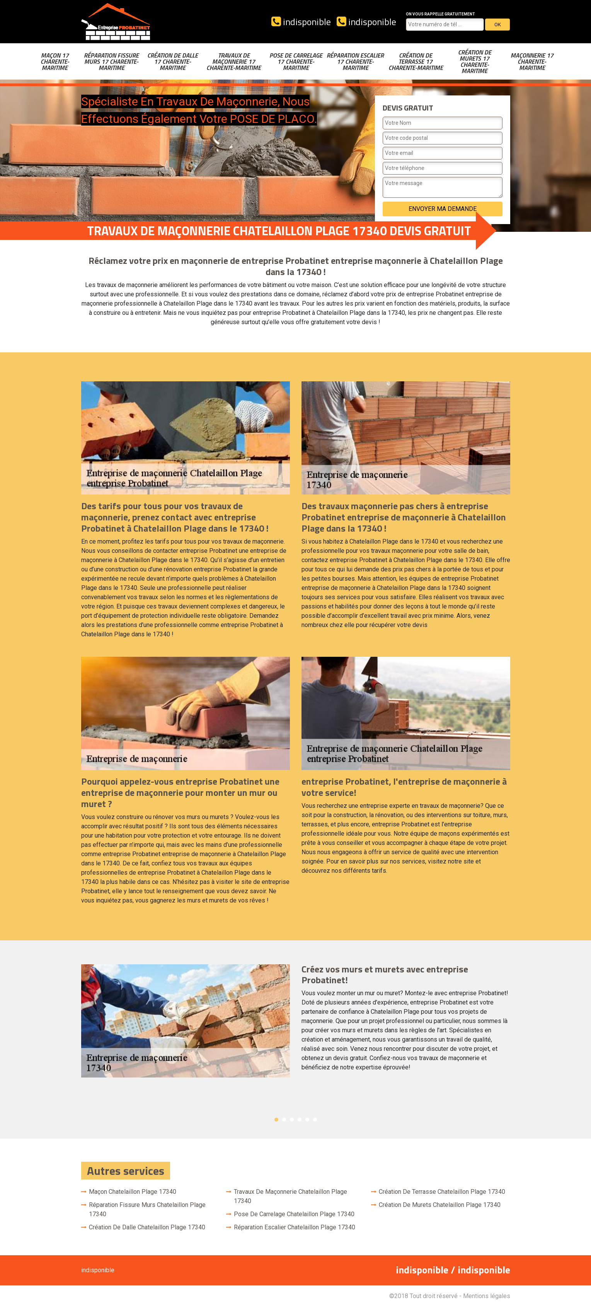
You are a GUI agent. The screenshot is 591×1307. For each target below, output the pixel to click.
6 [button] (315, 1120)
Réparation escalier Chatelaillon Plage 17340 (294, 1227)
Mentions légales (486, 1296)
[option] (295, 1021)
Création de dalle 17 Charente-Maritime (172, 61)
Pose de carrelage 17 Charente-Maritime (295, 61)
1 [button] (276, 1120)
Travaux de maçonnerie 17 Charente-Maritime (233, 61)
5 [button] (307, 1120)
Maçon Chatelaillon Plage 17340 (132, 1191)
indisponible (301, 22)
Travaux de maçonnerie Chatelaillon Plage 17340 (290, 1196)
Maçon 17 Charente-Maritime (55, 61)
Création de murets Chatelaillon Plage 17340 (440, 1204)
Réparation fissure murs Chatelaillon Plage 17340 (147, 1209)
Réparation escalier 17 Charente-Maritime (355, 61)
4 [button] (299, 1120)
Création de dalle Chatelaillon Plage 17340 (147, 1227)
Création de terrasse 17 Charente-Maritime (415, 61)
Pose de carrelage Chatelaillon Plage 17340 (294, 1214)
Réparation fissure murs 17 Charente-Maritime (111, 61)
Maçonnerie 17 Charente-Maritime (532, 61)
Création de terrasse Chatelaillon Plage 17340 (442, 1191)
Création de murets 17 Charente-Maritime (474, 61)
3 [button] (292, 1120)
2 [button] (284, 1120)
